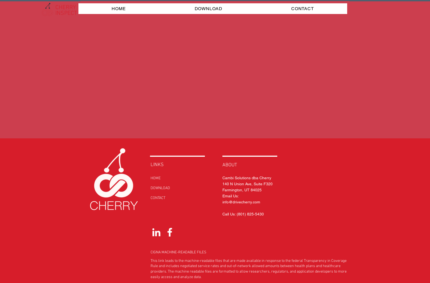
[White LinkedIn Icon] (156, 232)
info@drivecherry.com (241, 202)
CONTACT (158, 198)
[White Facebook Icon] (170, 232)
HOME (156, 178)
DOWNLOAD (160, 188)
